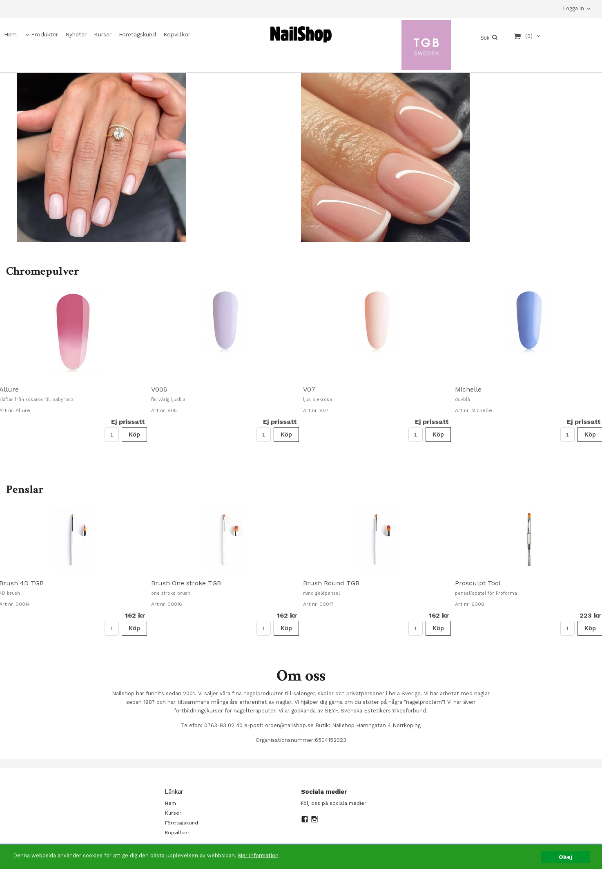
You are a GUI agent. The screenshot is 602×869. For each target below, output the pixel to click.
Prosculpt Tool (478, 583)
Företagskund (137, 34)
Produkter (44, 34)
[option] (225, 365)
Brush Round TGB (331, 583)
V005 (159, 389)
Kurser (102, 34)
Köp (134, 434)
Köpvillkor (176, 34)
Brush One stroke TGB (186, 583)
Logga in (573, 8)
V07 (309, 389)
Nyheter (76, 34)
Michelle (468, 389)
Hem (10, 34)
